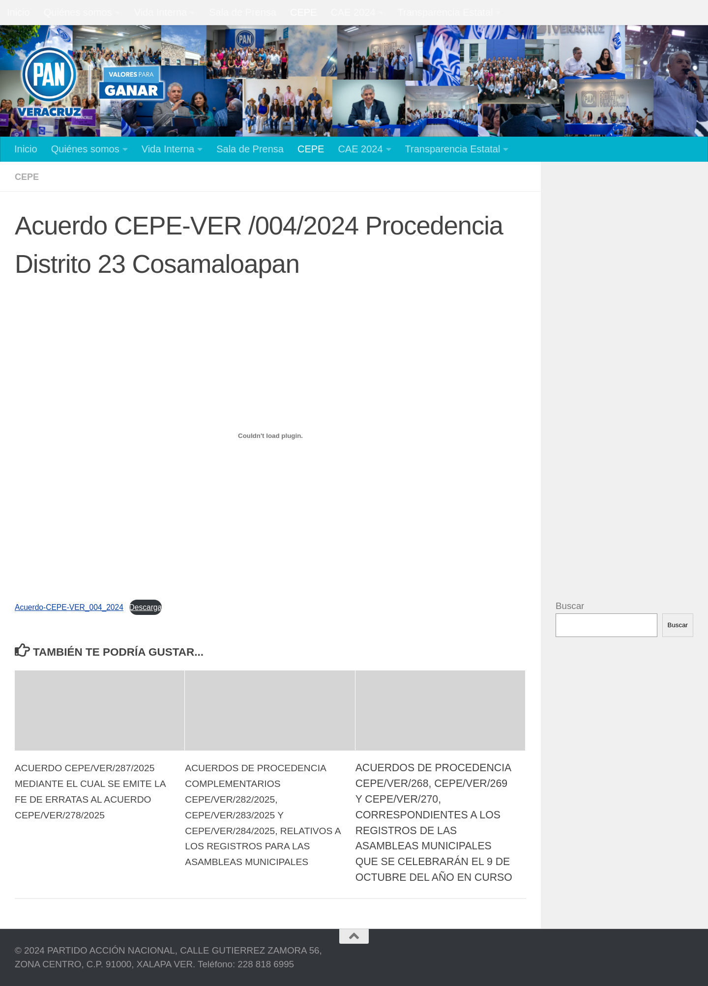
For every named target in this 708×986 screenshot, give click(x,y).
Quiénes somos (78, 12)
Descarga (166, 606)
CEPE (303, 12)
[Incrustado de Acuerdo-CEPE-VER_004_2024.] (270, 435)
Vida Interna (160, 12)
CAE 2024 (352, 12)
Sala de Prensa (242, 12)
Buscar (570, 606)
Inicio (18, 12)
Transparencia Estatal (445, 12)
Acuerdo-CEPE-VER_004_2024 (77, 606)
